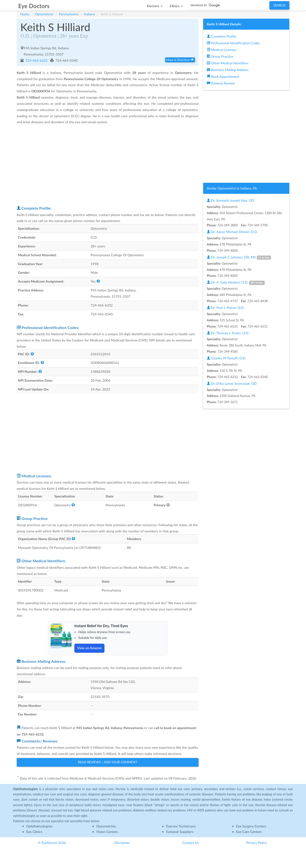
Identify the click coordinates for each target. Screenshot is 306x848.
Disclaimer (122, 842)
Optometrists (106, 826)
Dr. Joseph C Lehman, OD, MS (239, 257)
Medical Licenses (221, 50)
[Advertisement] (107, 164)
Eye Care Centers (249, 831)
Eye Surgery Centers (251, 826)
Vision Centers (107, 831)
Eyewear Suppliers (179, 831)
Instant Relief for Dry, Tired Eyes (101, 625)
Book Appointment (223, 76)
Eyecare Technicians (181, 826)
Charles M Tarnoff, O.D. (226, 358)
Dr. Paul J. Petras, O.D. (225, 308)
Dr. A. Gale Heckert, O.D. (236, 282)
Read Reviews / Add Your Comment (107, 762)
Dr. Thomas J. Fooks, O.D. (228, 333)
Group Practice (220, 56)
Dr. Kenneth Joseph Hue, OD (230, 200)
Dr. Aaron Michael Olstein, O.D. (232, 232)
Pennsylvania (68, 14)
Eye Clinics (34, 831)
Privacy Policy (256, 842)
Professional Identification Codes (233, 43)
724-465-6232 (36, 60)
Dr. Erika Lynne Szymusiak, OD (232, 383)
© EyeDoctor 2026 (52, 842)
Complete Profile (221, 36)
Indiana (89, 14)
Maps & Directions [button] (180, 59)
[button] (154, 4)
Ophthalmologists (39, 826)
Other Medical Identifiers (227, 63)
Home (24, 14)
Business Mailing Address (228, 70)
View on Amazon (89, 648)
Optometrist (44, 14)
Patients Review (221, 83)
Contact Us (190, 842)
